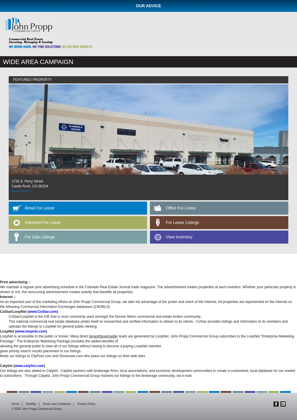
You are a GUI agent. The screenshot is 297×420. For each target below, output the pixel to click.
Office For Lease (181, 208)
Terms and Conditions (57, 404)
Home (15, 404)
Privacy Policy (86, 404)
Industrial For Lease (43, 222)
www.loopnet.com (31, 331)
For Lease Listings (182, 222)
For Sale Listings (40, 237)
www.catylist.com (29, 366)
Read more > (22, 191)
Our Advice (148, 5)
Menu (287, 26)
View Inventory (179, 237)
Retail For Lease (40, 208)
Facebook (276, 404)
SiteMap (31, 404)
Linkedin (283, 404)
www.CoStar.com (43, 312)
